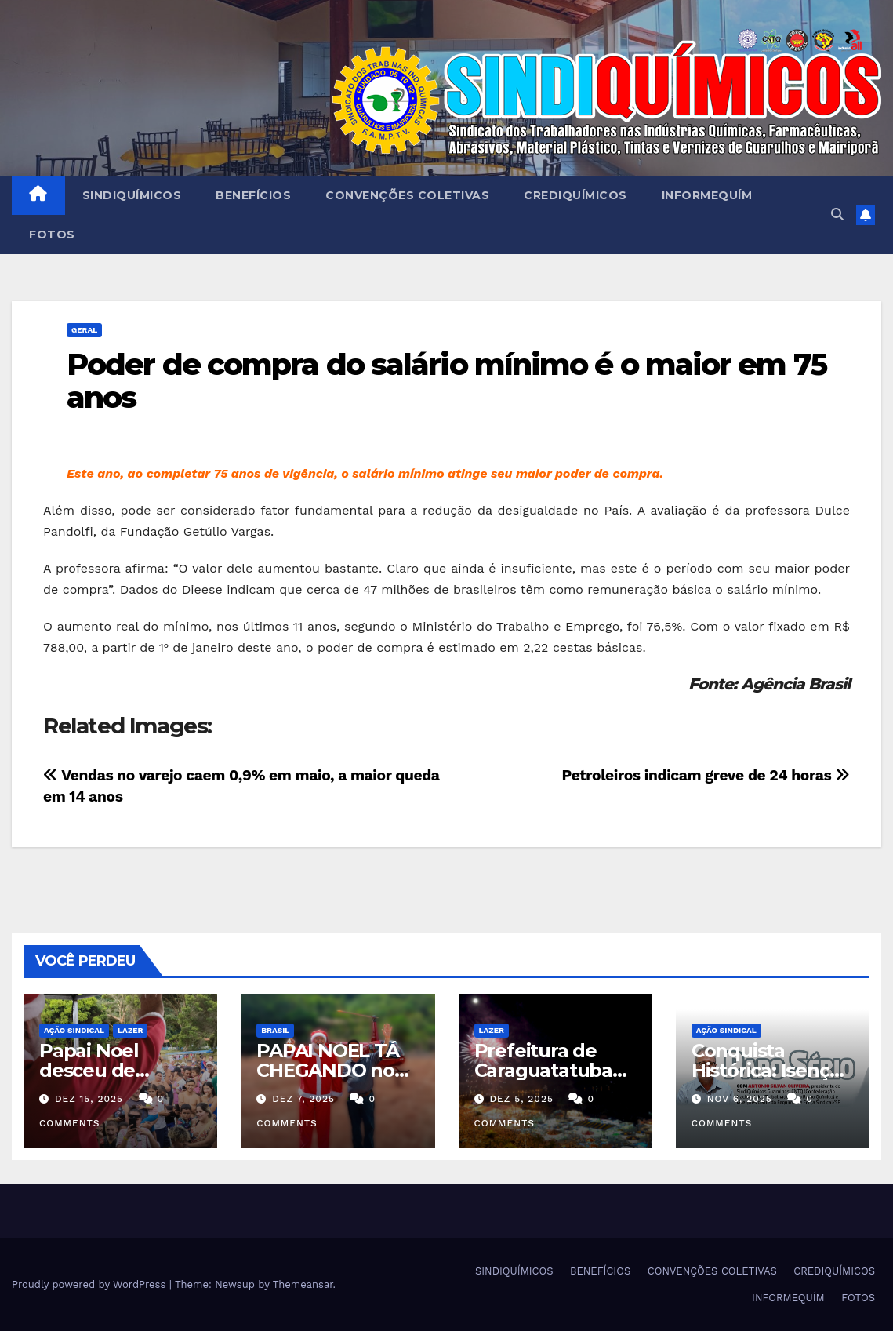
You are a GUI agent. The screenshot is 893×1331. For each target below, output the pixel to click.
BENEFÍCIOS (253, 195)
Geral (84, 329)
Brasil (275, 1030)
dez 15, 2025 (89, 1098)
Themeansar (303, 1284)
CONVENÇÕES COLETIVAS (407, 195)
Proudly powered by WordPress (90, 1284)
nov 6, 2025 (739, 1098)
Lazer (130, 1030)
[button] (837, 214)
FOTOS (52, 234)
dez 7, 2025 (303, 1098)
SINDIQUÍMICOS (132, 195)
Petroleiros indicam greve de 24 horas (706, 775)
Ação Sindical (74, 1030)
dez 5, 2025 (521, 1098)
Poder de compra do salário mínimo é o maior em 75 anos (446, 381)
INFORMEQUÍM (707, 195)
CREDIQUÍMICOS (575, 195)
